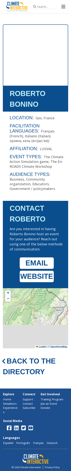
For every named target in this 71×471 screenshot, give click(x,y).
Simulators (10, 403)
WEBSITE (36, 276)
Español (8, 443)
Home (7, 399)
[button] (8, 293)
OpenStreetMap (58, 347)
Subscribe (29, 408)
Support (28, 399)
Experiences (10, 410)
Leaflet (41, 347)
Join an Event (49, 403)
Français (38, 443)
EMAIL (36, 263)
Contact (28, 403)
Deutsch (52, 443)
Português (23, 443)
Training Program (52, 399)
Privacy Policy (52, 467)
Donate (45, 408)
